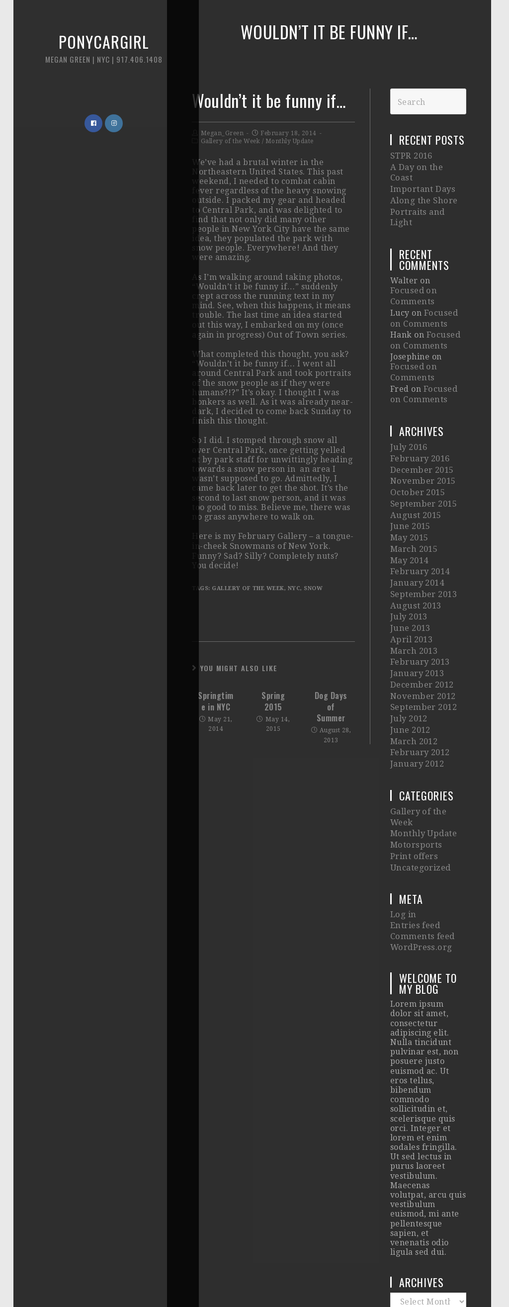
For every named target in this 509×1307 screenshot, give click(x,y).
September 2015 (423, 456)
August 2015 (414, 466)
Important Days (421, 175)
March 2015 (413, 496)
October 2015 (417, 446)
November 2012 (422, 627)
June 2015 (410, 476)
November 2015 (422, 436)
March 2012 (413, 667)
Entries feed (414, 838)
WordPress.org (420, 858)
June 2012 (410, 657)
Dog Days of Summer (331, 705)
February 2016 (419, 416)
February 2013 (419, 597)
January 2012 (416, 687)
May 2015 (409, 486)
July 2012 (408, 647)
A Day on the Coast (427, 166)
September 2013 (423, 536)
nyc (294, 587)
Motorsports (415, 763)
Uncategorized (419, 783)
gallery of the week (248, 587)
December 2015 (421, 426)
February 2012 (419, 677)
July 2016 (408, 406)
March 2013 (413, 587)
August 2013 (414, 546)
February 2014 (419, 517)
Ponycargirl (87, 54)
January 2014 (416, 526)
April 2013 (411, 577)
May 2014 (409, 506)
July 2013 (408, 556)
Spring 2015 (273, 700)
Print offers (413, 773)
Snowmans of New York (277, 545)
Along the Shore (422, 185)
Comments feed (421, 848)
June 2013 (410, 567)
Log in (402, 829)
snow (313, 587)
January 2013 (416, 606)
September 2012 (423, 637)
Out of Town (292, 334)
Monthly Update (289, 141)
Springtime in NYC (216, 700)
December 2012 (421, 617)
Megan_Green (222, 133)
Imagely (424, 1279)
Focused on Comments (427, 267)
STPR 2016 (411, 155)
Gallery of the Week (230, 141)
